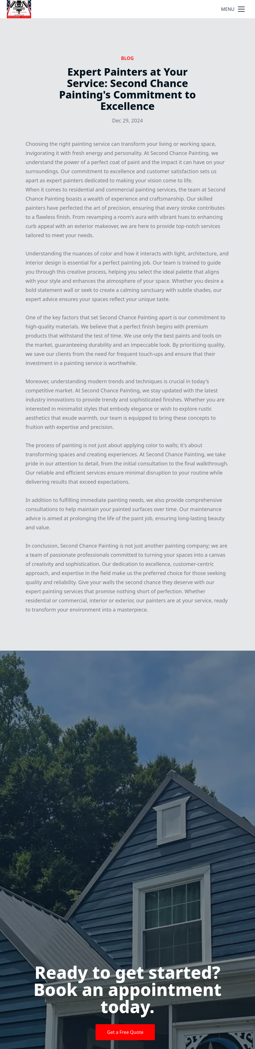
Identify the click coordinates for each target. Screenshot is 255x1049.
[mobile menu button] (241, 9)
